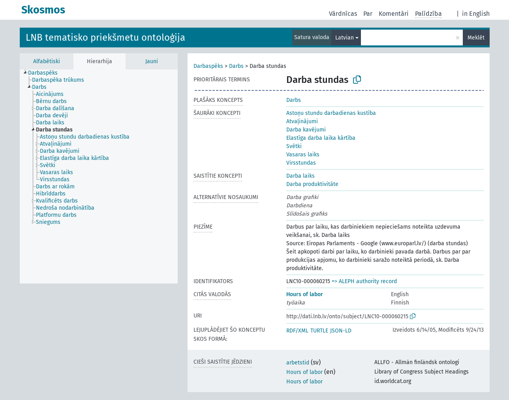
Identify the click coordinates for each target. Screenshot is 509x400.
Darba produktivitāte (312, 184)
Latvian (344, 37)
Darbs (236, 66)
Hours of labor (304, 294)
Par (367, 13)
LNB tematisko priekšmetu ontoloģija (105, 37)
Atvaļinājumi (302, 121)
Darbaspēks (208, 66)
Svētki (294, 146)
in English (476, 13)
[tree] (99, 176)
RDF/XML (297, 330)
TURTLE (319, 330)
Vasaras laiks (302, 154)
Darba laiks (300, 176)
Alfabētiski (46, 61)
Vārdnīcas (343, 13)
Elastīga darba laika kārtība (320, 138)
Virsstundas (301, 163)
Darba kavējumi (306, 129)
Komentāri (394, 13)
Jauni (151, 61)
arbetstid (297, 362)
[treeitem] (46, 73)
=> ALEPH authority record (364, 281)
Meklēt (476, 37)
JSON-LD (340, 330)
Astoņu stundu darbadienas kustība (331, 113)
